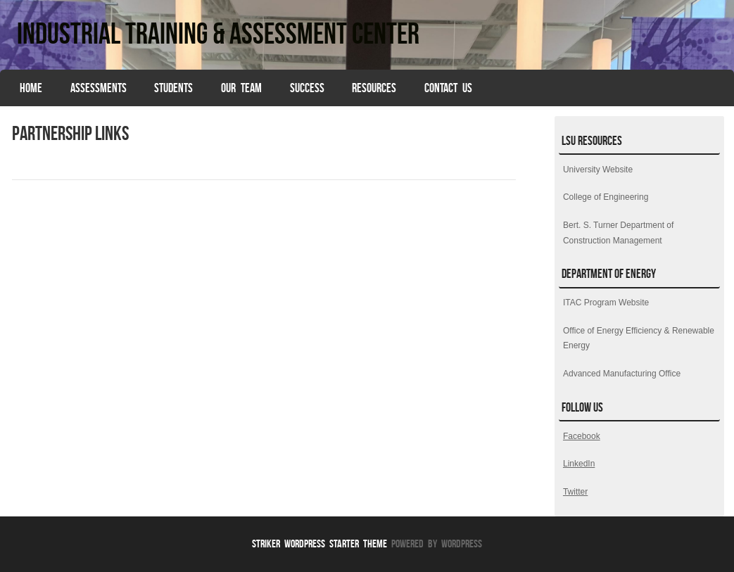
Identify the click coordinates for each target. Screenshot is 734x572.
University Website (598, 169)
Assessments (98, 88)
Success (307, 88)
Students (173, 88)
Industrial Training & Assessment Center (218, 33)
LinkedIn (579, 464)
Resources (374, 88)
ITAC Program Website (606, 302)
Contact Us (448, 88)
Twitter (575, 492)
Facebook (581, 436)
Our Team (241, 88)
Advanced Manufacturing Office (622, 374)
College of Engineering (605, 197)
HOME (31, 88)
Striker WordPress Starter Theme (319, 543)
